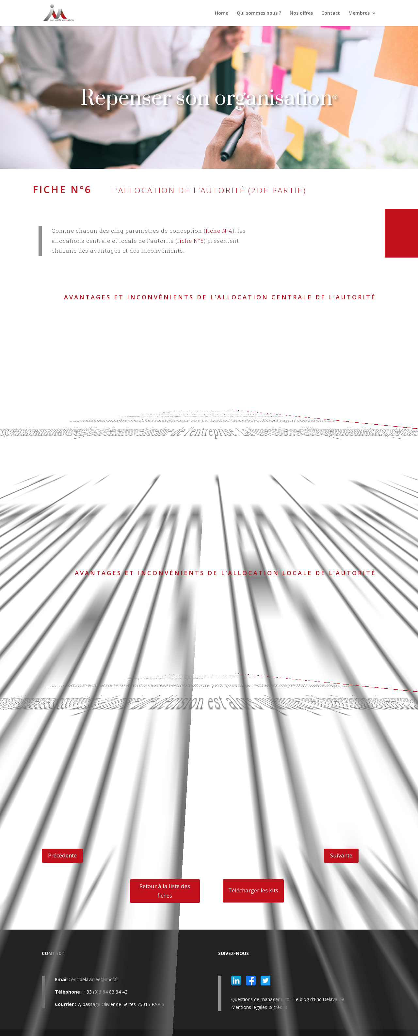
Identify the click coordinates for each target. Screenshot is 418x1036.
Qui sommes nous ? (259, 13)
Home (221, 13)
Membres (359, 13)
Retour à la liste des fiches (164, 890)
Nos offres (301, 13)
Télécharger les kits (253, 890)
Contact (330, 13)
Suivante (341, 855)
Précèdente (62, 855)
